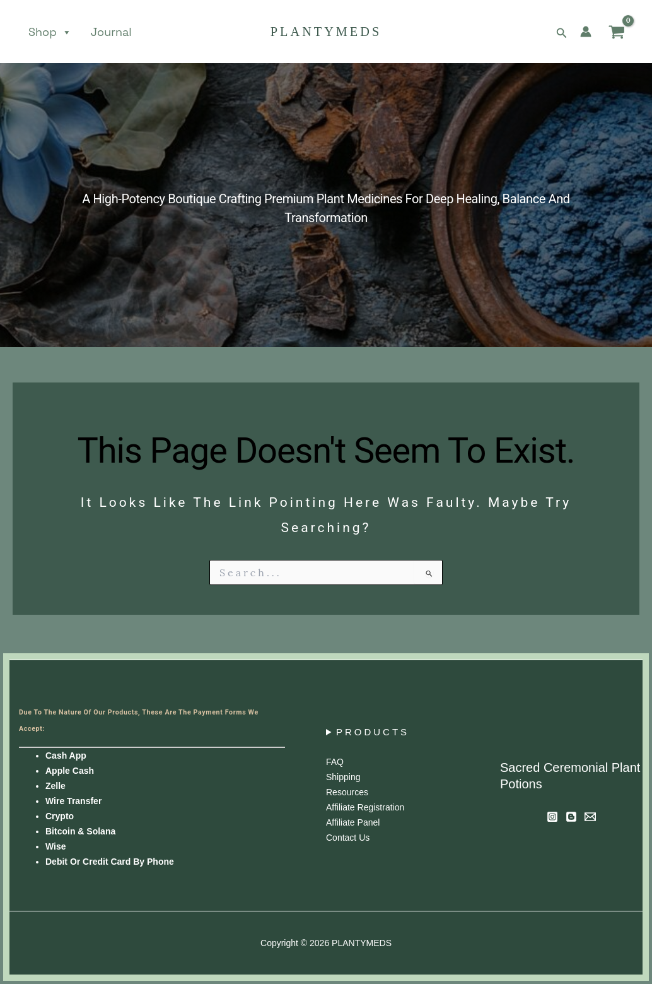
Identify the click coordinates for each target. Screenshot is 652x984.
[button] (562, 32)
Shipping (343, 777)
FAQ (335, 762)
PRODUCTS (372, 731)
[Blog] (571, 816)
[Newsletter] (590, 816)
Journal (111, 32)
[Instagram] (552, 816)
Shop (50, 32)
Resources (347, 792)
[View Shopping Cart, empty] (617, 31)
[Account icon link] (585, 31)
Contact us (348, 838)
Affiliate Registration (365, 807)
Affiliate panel (353, 822)
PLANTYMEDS (326, 32)
